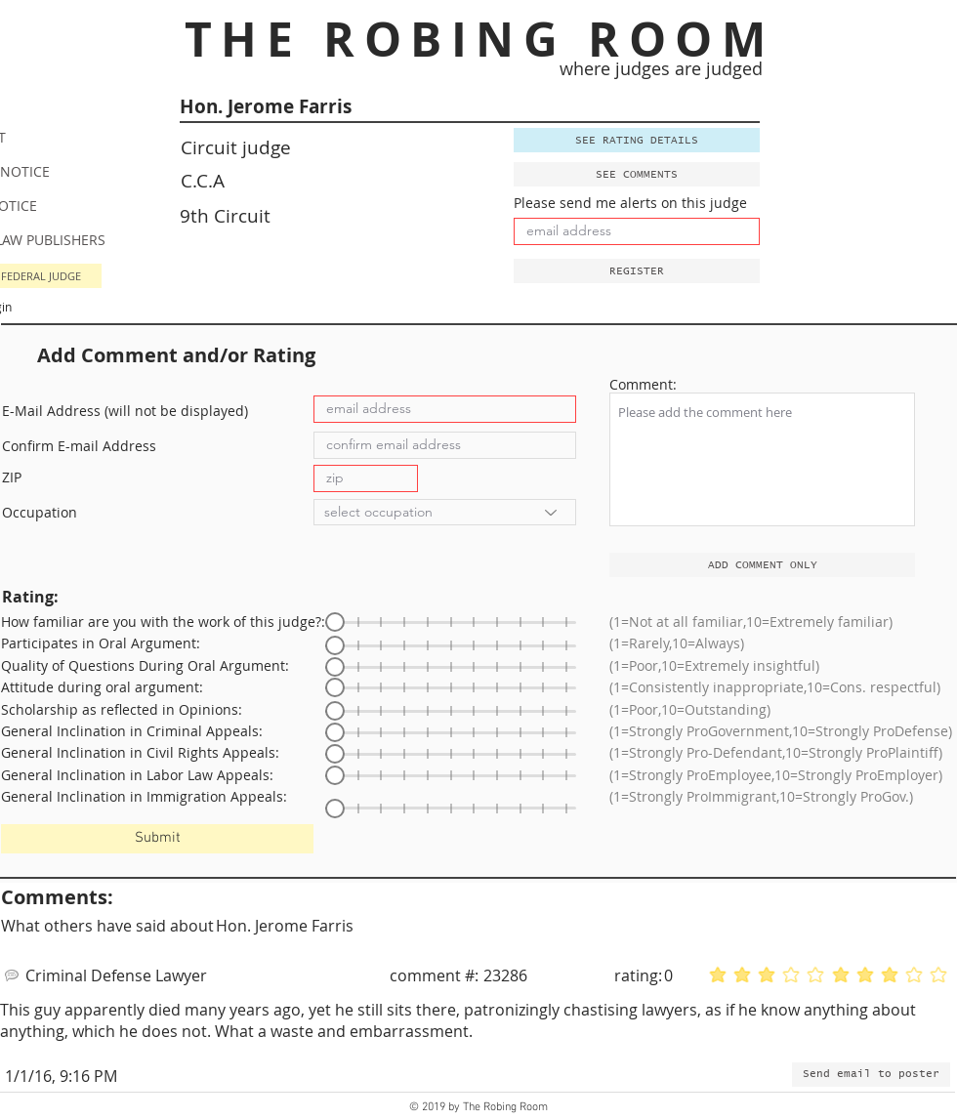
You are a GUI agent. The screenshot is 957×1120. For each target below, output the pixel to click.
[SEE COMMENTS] (637, 174)
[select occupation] (444, 512)
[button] (637, 271)
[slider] (335, 622)
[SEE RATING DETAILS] (637, 140)
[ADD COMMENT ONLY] (762, 565)
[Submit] (157, 838)
